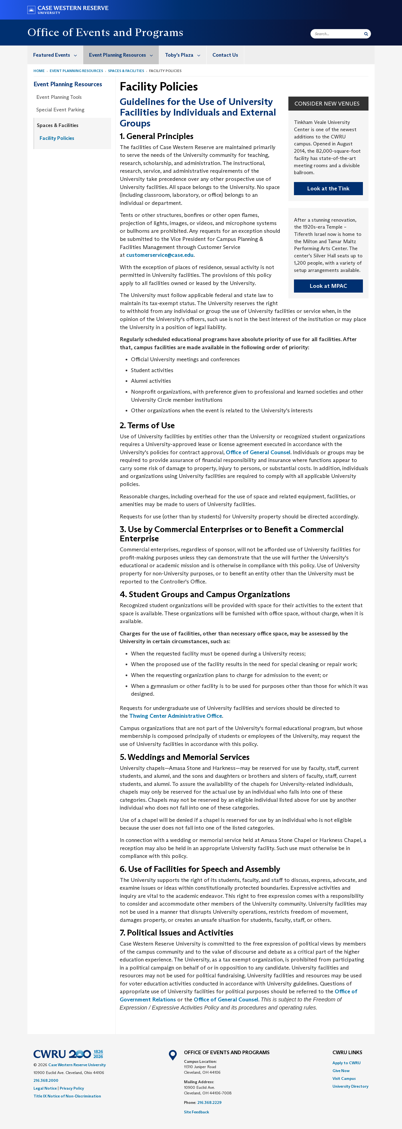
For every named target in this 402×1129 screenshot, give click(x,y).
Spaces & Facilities (126, 71)
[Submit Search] (366, 34)
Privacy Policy (72, 1088)
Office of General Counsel (258, 452)
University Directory (350, 1086)
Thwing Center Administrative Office (175, 715)
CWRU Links (347, 1053)
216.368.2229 (209, 1102)
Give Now (341, 1070)
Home (39, 71)
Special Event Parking (60, 110)
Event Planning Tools (59, 97)
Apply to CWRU (346, 1062)
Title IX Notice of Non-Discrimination (67, 1096)
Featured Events (58, 55)
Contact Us (225, 55)
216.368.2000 (46, 1080)
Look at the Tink (328, 188)
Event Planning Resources (124, 55)
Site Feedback (196, 1111)
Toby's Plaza (185, 55)
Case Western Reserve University (77, 1064)
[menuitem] (55, 55)
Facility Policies (57, 138)
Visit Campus (344, 1078)
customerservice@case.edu (159, 255)
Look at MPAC (328, 286)
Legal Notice (45, 1088)
